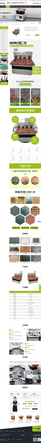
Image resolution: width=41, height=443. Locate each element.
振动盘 (3, 22)
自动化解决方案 (11, 431)
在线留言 (37, 0)
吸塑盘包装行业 (4, 47)
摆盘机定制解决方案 (4, 49)
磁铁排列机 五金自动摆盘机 (13, 421)
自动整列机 (7, 6)
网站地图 (40, 0)
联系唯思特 (29, 6)
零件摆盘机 (13, 22)
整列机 (4, 431)
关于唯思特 (25, 6)
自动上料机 (3, 45)
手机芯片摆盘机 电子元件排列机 (21, 421)
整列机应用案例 (13, 6)
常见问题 (21, 6)
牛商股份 (3, 440)
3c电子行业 (3, 38)
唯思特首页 (1, 431)
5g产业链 (3, 40)
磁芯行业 (3, 33)
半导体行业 (3, 31)
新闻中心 (17, 6)
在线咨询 (37, 35)
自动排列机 (10, 22)
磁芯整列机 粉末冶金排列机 (29, 421)
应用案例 (7, 431)
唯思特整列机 (6, 22)
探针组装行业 (3, 35)
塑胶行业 (3, 42)
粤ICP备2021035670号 (20, 439)
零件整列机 (16, 22)
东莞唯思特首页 (3, 6)
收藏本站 (33, 0)
